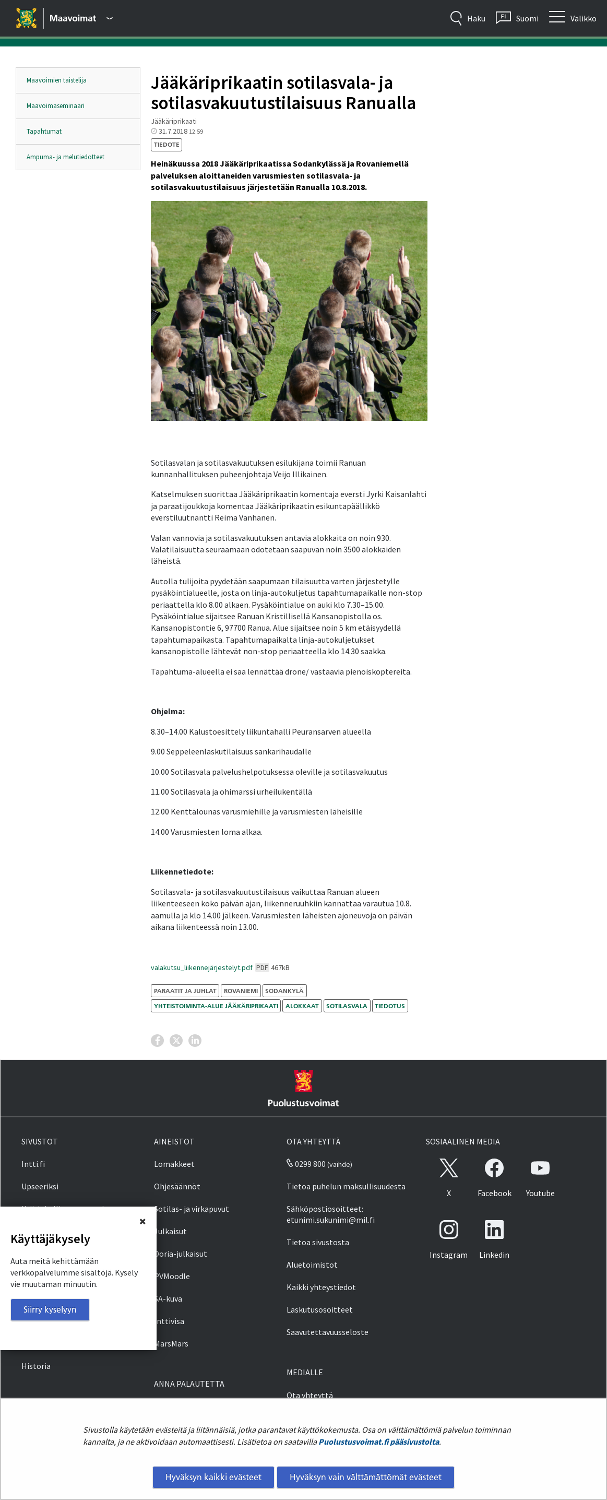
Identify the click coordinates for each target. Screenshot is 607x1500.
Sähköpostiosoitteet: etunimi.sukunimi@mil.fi (331, 1214)
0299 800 (306, 1164)
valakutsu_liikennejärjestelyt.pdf (220, 967)
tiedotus (390, 1006)
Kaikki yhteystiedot (321, 1287)
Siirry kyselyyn (50, 1309)
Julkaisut (170, 1231)
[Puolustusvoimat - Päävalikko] (81, 18)
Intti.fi (33, 1164)
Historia (36, 1366)
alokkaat (302, 1006)
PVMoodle (172, 1276)
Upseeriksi (39, 1186)
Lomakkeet (174, 1164)
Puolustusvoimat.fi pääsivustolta (378, 1441)
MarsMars (171, 1343)
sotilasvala (346, 1006)
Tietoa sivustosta (318, 1242)
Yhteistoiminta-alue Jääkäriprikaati (216, 1006)
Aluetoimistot (312, 1264)
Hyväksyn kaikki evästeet (213, 1477)
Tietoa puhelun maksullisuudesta (346, 1186)
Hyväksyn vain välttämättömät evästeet (366, 1477)
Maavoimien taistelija (57, 80)
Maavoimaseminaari (56, 105)
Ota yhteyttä (310, 1395)
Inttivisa (169, 1321)
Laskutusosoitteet (320, 1309)
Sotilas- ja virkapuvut (191, 1208)
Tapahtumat (44, 131)
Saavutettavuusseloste (327, 1332)
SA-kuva (168, 1298)
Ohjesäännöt (177, 1186)
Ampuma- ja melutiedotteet (65, 156)
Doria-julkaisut (180, 1253)
